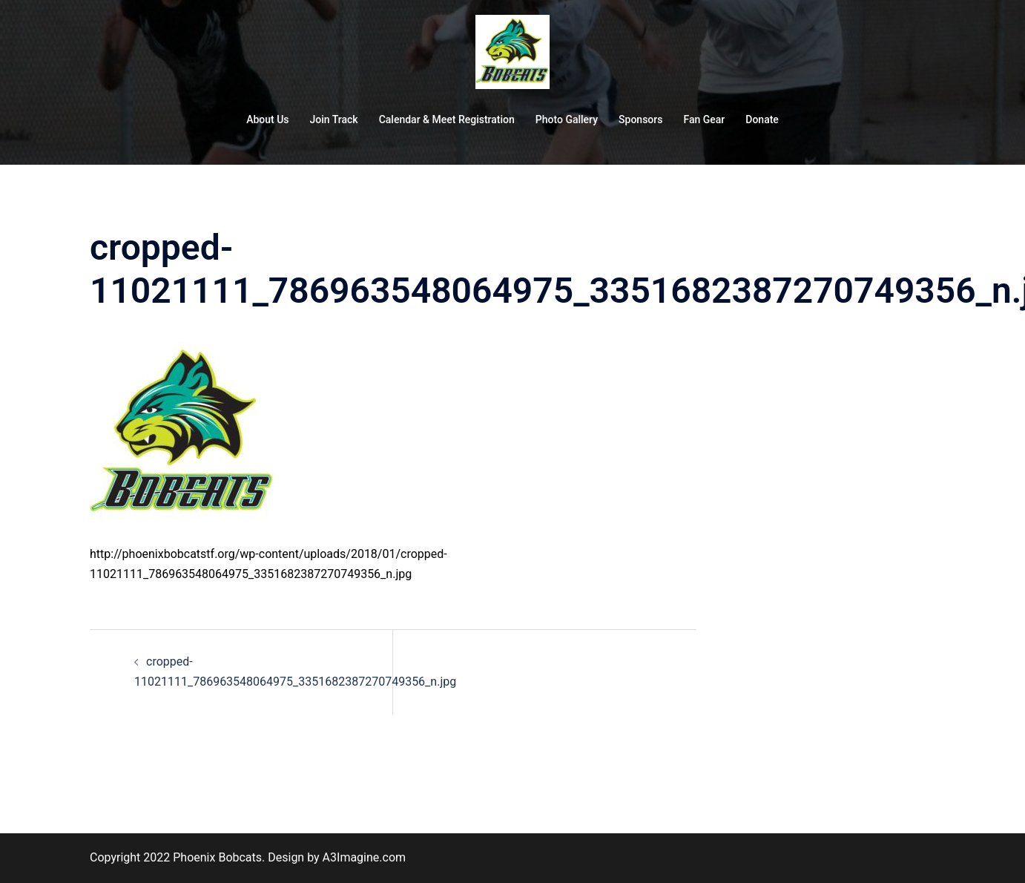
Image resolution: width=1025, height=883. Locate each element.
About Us (267, 119)
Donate (762, 119)
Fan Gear (704, 119)
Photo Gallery (566, 119)
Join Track (334, 119)
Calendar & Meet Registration (447, 119)
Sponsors (640, 119)
